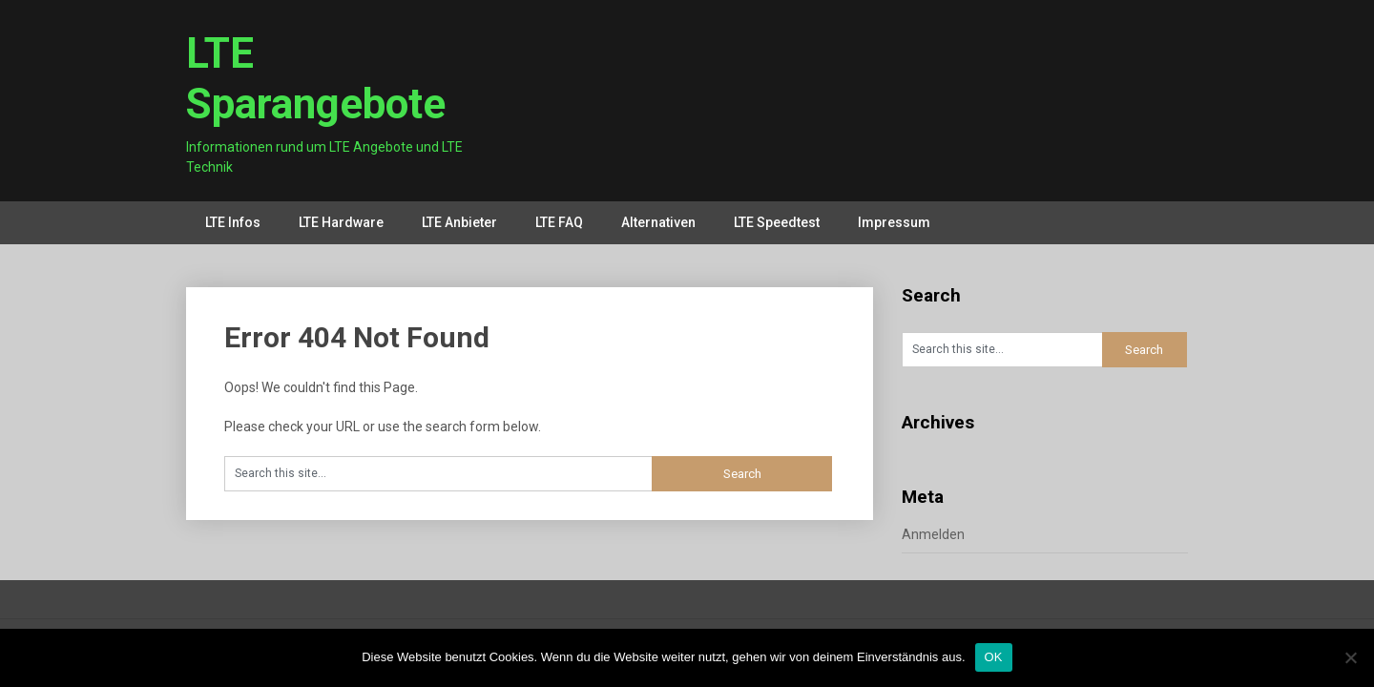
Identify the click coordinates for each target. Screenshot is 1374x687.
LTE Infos (232, 222)
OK (994, 657)
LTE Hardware (341, 222)
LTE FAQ (559, 222)
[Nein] (1350, 657)
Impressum (894, 222)
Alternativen (658, 222)
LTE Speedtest (777, 222)
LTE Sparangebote (316, 79)
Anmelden (933, 534)
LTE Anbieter (459, 222)
